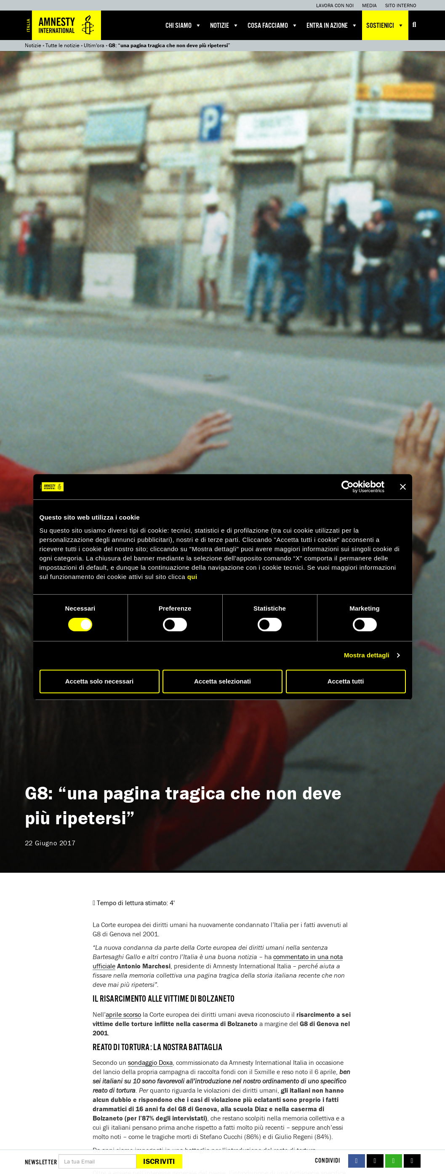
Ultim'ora (94, 45)
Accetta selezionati (222, 681)
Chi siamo (183, 25)
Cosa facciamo (273, 25)
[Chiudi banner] (403, 487)
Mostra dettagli (366, 655)
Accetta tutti (346, 681)
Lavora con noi (335, 5)
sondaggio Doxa (150, 1062)
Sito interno (400, 5)
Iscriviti (159, 1161)
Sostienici (385, 25)
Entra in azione (332, 25)
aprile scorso (123, 1014)
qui (192, 576)
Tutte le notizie (62, 45)
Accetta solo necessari (99, 681)
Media (369, 5)
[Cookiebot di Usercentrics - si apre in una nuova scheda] (347, 486)
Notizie (224, 25)
